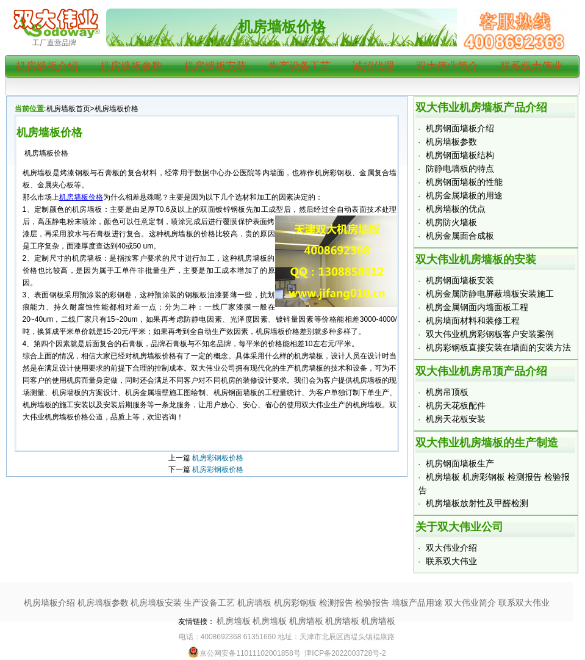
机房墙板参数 (131, 66)
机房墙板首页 (68, 108)
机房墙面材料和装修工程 (473, 320)
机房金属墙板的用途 (464, 195)
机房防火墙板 (451, 222)
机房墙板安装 (215, 66)
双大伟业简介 (447, 66)
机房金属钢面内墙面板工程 (477, 307)
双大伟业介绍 (451, 548)
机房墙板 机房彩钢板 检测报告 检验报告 (313, 602)
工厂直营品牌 (54, 42)
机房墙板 (234, 621)
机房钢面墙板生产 (460, 463)
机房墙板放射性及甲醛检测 (477, 503)
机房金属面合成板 (460, 236)
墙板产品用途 (417, 602)
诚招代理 (373, 66)
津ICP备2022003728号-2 (345, 653)
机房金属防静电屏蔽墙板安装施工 (490, 294)
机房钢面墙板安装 (460, 280)
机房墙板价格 (282, 26)
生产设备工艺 (299, 66)
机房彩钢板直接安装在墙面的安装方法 (498, 347)
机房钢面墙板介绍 (460, 128)
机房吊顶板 (447, 392)
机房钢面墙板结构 (460, 155)
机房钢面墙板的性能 (464, 182)
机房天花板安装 (456, 419)
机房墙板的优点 (456, 209)
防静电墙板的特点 (460, 168)
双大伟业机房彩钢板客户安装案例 (490, 334)
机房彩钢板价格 (217, 458)
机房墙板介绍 (47, 66)
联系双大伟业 (531, 66)
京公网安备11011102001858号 (243, 653)
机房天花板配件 (456, 405)
